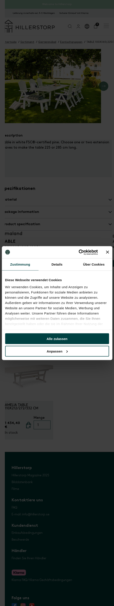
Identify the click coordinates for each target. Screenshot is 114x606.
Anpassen (57, 351)
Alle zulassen (57, 339)
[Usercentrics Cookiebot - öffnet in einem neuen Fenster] (78, 252)
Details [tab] (57, 264)
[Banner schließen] (107, 252)
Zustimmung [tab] (20, 264)
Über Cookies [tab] (94, 264)
